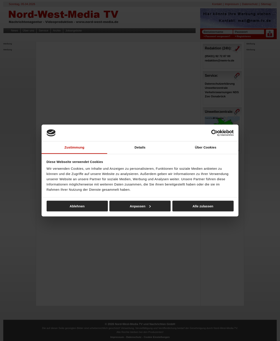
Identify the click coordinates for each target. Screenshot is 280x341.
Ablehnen (77, 206)
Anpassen (140, 206)
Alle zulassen (202, 206)
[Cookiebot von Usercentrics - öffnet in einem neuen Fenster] (214, 132)
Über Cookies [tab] (205, 147)
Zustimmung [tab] (74, 147)
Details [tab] (140, 147)
